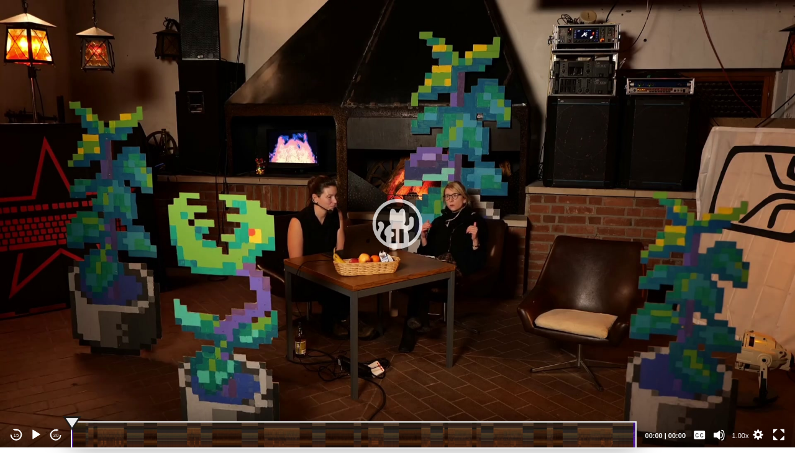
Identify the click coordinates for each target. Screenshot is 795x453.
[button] (397, 224)
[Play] (36, 435)
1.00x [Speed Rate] (740, 435)
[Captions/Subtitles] (699, 435)
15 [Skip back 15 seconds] (16, 435)
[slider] (353, 435)
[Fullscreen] (779, 435)
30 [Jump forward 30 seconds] (56, 435)
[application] (397, 223)
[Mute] (719, 435)
